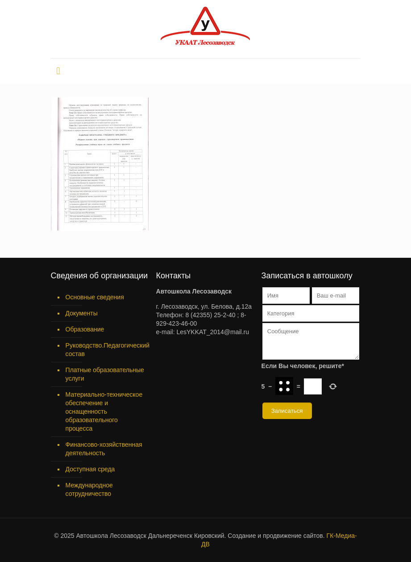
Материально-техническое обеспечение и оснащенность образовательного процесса (104, 411)
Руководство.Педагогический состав (105, 349)
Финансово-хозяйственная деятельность (104, 449)
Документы (82, 313)
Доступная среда (90, 469)
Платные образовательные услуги (105, 374)
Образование (85, 329)
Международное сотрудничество (89, 489)
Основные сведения (95, 297)
